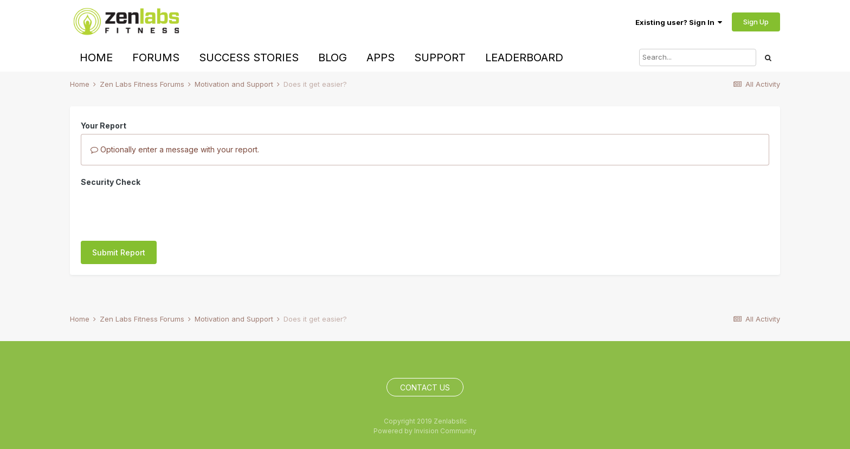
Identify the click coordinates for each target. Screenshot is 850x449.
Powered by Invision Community (425, 431)
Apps (380, 57)
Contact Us (425, 387)
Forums (155, 57)
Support (440, 57)
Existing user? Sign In (678, 22)
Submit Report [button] (118, 252)
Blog (332, 57)
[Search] (697, 57)
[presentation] (163, 211)
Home (96, 57)
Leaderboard (524, 57)
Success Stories (249, 57)
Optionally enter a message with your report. (175, 149)
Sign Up (756, 21)
